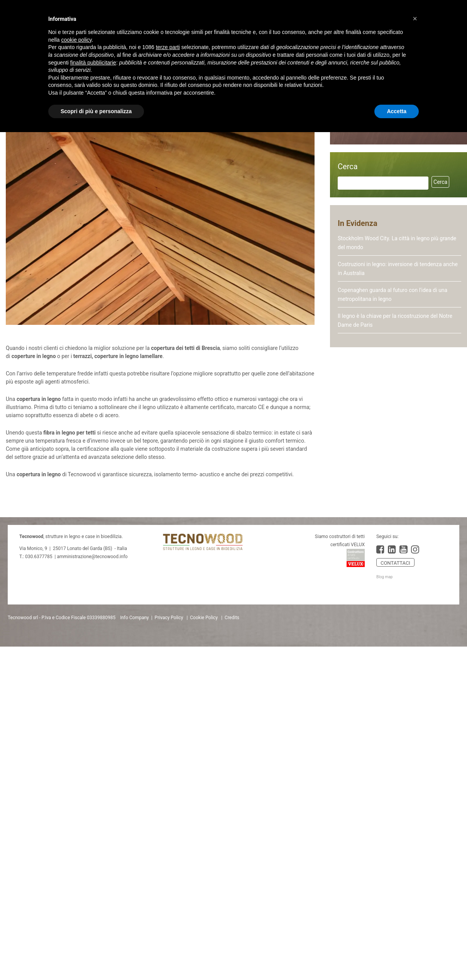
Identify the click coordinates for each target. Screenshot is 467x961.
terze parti (168, 47)
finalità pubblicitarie (93, 62)
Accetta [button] (396, 111)
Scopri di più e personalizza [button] (96, 111)
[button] (415, 18)
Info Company (134, 617)
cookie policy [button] (76, 40)
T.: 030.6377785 (35, 556)
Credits (232, 617)
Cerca (348, 167)
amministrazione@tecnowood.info (92, 556)
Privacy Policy (169, 617)
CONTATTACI (395, 563)
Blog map (384, 577)
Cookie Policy (204, 617)
